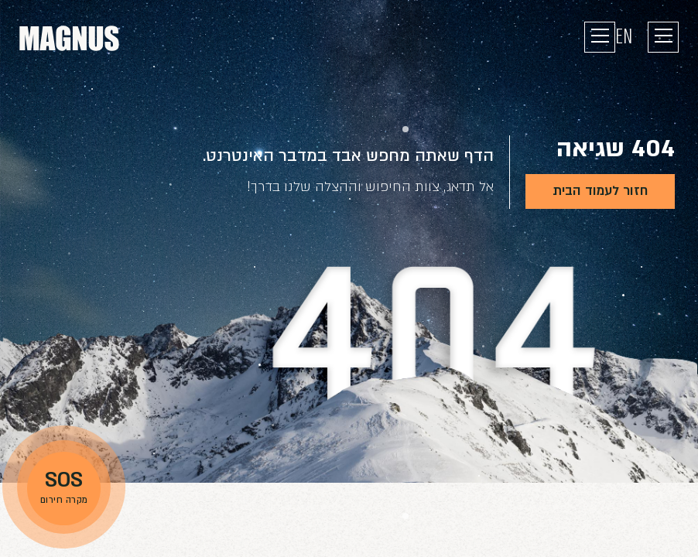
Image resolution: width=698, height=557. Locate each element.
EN (623, 36)
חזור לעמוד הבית (600, 191)
